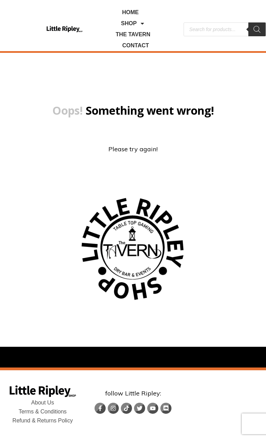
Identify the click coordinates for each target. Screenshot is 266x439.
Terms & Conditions (43, 411)
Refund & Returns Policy (42, 420)
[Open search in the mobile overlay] (225, 29)
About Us (42, 402)
